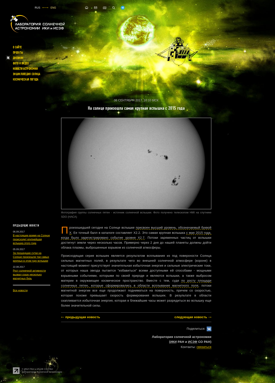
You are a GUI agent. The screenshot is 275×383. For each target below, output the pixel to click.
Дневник (18, 58)
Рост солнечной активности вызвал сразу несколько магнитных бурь (29, 274)
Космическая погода (25, 79)
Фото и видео (21, 63)
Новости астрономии (25, 69)
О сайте (17, 47)
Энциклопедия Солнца (26, 74)
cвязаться (204, 347)
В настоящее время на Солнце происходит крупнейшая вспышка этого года (31, 239)
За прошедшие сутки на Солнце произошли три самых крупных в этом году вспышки (31, 257)
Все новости (20, 290)
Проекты (18, 53)
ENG (53, 7)
